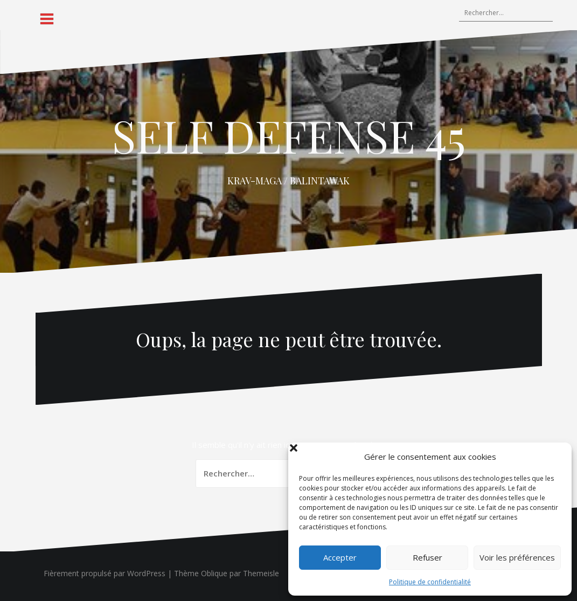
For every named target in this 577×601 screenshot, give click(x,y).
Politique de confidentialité (430, 581)
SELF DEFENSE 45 (288, 135)
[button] (555, 456)
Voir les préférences (517, 557)
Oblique (214, 573)
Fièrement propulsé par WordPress (104, 573)
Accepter (340, 557)
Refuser (427, 557)
